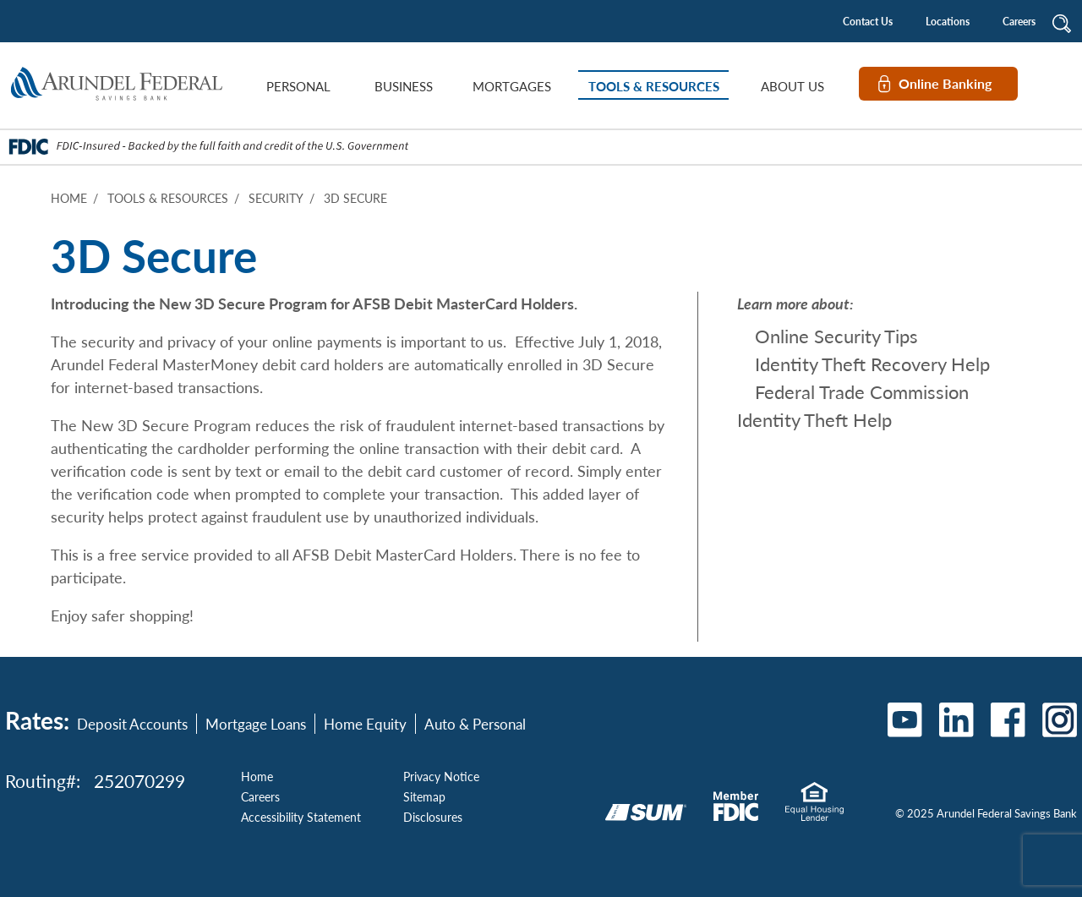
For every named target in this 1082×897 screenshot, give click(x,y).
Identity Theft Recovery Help (872, 363)
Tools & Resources (653, 86)
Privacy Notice (441, 776)
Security (276, 197)
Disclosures (432, 816)
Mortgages (512, 86)
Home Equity (365, 724)
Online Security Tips (836, 335)
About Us (792, 86)
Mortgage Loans (255, 724)
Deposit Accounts (132, 724)
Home (69, 197)
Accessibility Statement (301, 816)
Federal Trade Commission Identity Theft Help (853, 405)
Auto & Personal (475, 724)
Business (403, 86)
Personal (298, 86)
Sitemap (424, 796)
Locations (948, 21)
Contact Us (868, 21)
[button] (1061, 20)
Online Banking (945, 83)
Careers (1019, 21)
